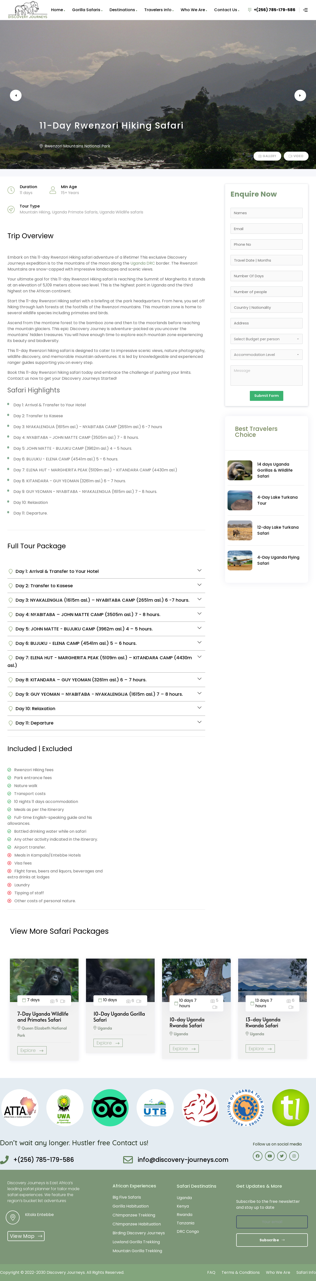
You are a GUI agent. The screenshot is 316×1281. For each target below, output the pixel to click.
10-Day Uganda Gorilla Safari (119, 1016)
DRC (150, 263)
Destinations (122, 10)
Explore (32, 1050)
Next (293, 95)
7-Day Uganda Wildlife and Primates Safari (42, 1016)
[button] (26, 1236)
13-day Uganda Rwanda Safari (263, 1022)
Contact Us (225, 10)
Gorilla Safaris (86, 10)
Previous (22, 95)
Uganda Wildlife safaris (121, 212)
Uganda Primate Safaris (75, 212)
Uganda (137, 263)
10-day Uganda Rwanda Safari (187, 1022)
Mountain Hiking (35, 212)
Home (57, 10)
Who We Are (193, 10)
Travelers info (158, 10)
